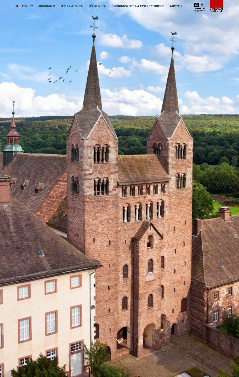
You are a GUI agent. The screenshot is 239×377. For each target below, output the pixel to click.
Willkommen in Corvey (17, 6)
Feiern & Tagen (71, 6)
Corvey (27, 6)
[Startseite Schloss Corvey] (208, 7)
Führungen (97, 6)
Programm (46, 6)
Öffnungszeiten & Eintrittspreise (138, 6)
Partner (176, 6)
